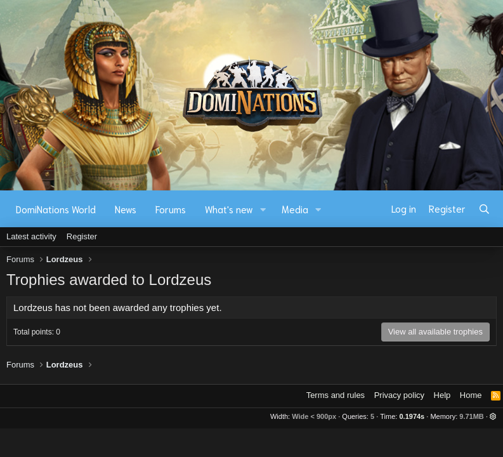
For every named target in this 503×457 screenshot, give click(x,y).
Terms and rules (335, 395)
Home (471, 395)
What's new (229, 208)
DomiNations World (56, 208)
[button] (263, 209)
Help (442, 395)
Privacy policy (399, 395)
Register (82, 236)
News (125, 208)
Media (295, 208)
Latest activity (31, 236)
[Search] (484, 208)
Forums (170, 208)
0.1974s (411, 416)
